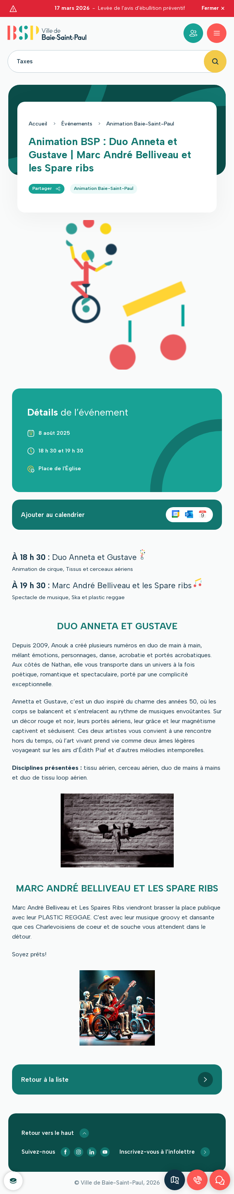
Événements (76, 115)
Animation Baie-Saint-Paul (140, 115)
